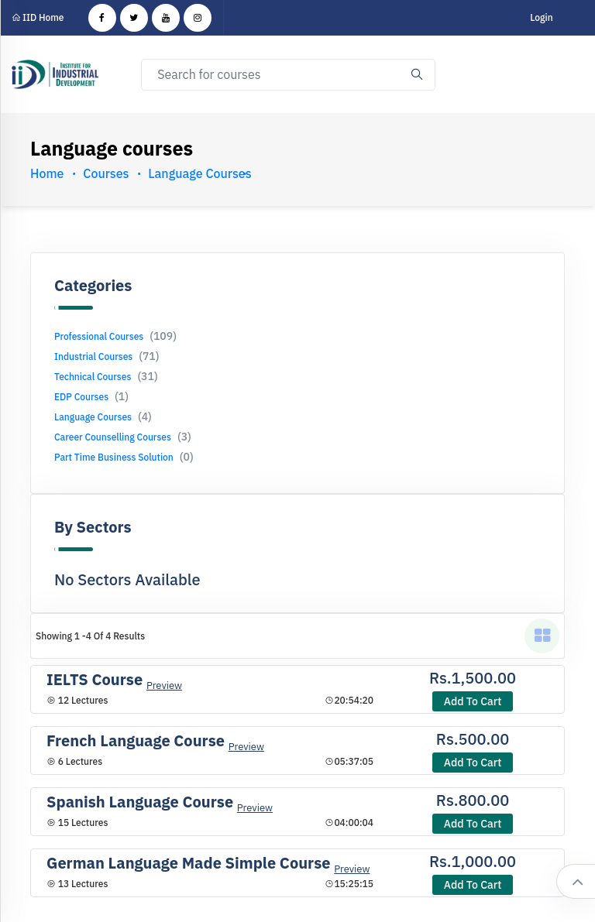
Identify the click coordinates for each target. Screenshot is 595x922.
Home (47, 173)
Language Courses (103, 417)
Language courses (199, 173)
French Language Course (135, 740)
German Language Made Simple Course (188, 862)
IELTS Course (94, 679)
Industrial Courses (106, 356)
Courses (106, 173)
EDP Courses (91, 397)
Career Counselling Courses (122, 437)
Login (541, 17)
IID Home (38, 17)
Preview (164, 685)
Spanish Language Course (139, 801)
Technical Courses (106, 376)
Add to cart (473, 701)
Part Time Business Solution (124, 457)
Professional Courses (115, 336)
